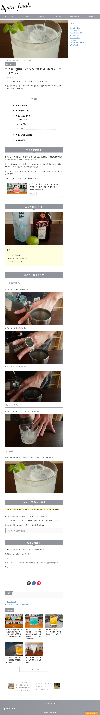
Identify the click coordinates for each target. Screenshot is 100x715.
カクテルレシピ (9, 16)
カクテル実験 (26, 16)
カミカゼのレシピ (22, 110)
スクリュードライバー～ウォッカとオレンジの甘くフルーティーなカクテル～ (53, 633)
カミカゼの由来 (21, 105)
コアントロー (17, 604)
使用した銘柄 (21, 140)
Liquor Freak (9, 708)
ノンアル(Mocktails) (74, 16)
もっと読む (35, 669)
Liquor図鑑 (90, 16)
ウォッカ (9, 604)
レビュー (58, 16)
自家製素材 (42, 16)
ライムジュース (25, 604)
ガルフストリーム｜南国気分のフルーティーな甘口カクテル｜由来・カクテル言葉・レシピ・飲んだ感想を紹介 (33, 634)
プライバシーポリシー (50, 703)
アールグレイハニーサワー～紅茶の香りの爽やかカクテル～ (14, 660)
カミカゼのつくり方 (23, 116)
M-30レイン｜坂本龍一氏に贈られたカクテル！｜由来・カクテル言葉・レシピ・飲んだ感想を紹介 (14, 633)
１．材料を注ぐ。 (22, 120)
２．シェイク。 (21, 124)
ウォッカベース (11, 602)
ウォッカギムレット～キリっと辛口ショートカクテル (33, 660)
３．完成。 (20, 128)
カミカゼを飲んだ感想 (24, 135)
